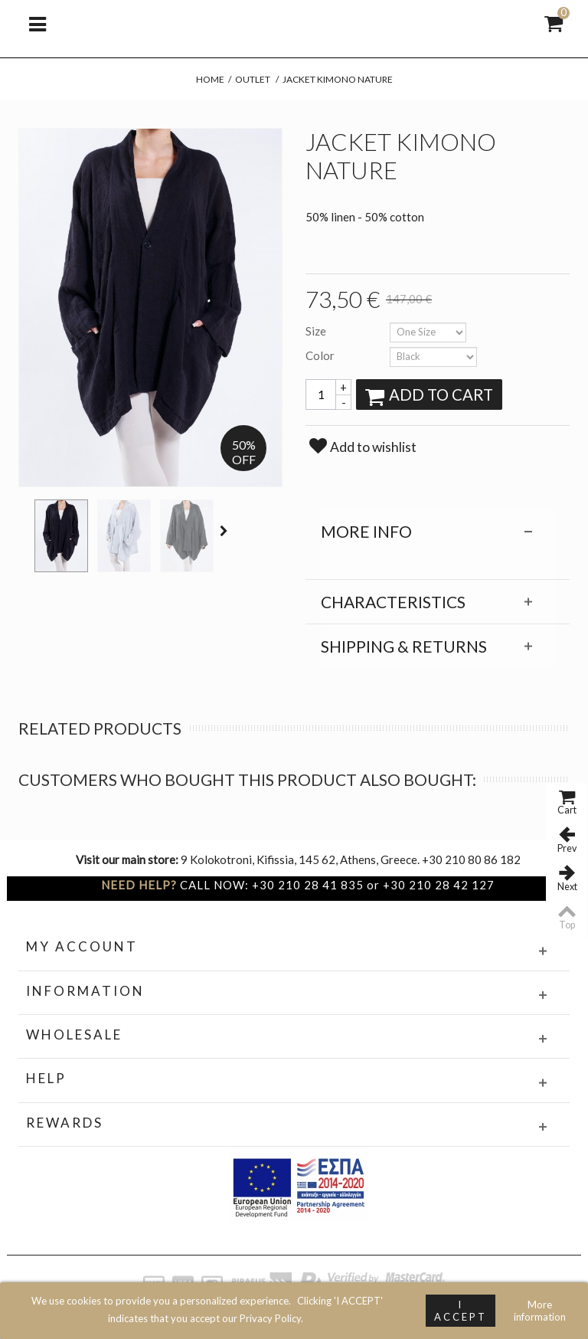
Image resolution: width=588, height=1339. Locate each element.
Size (316, 331)
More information (540, 1310)
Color (321, 355)
